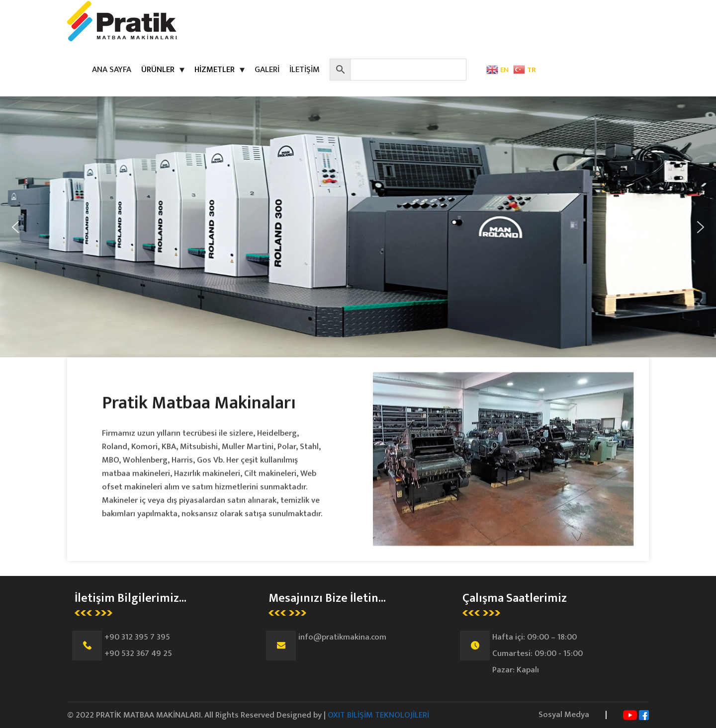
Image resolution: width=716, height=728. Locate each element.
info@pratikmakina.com (342, 637)
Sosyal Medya (563, 715)
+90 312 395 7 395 (137, 637)
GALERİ (267, 70)
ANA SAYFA (111, 70)
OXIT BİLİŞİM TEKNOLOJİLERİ (378, 715)
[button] (15, 227)
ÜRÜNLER (158, 70)
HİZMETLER (214, 70)
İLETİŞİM (304, 70)
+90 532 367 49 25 (138, 653)
